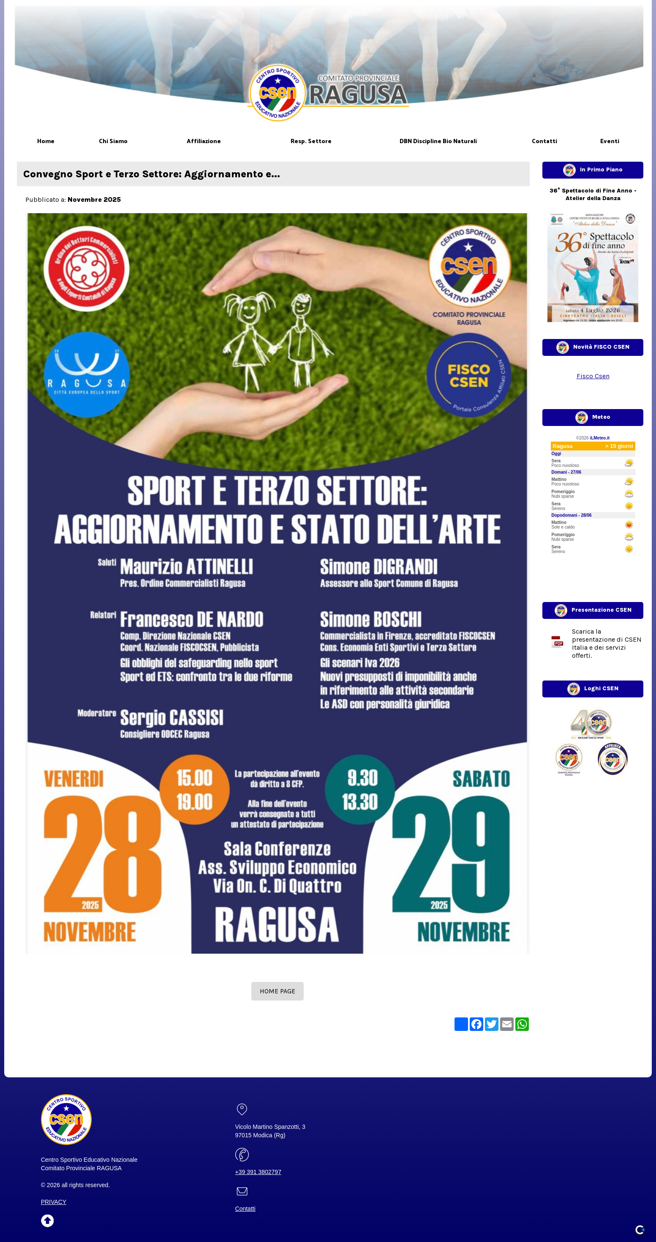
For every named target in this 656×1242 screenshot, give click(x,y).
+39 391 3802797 (258, 1172)
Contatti (245, 1208)
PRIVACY (53, 1202)
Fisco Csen (593, 376)
